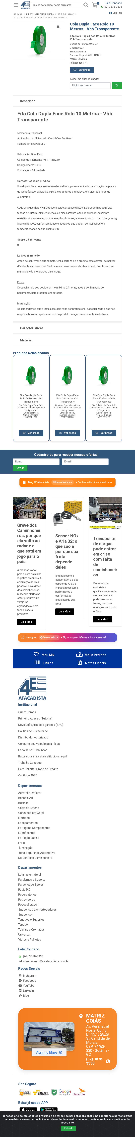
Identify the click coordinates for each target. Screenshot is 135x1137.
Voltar (115, 13)
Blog (23, 995)
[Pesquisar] (86, 5)
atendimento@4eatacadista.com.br (43, 961)
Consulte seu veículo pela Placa (39, 743)
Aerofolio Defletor (29, 793)
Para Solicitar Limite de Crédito (38, 769)
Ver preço (81, 69)
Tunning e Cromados (31, 929)
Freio (21, 843)
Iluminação (25, 848)
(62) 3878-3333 (111, 6)
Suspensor (25, 914)
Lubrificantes (26, 833)
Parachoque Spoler (30, 884)
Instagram (27, 975)
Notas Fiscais (91, 663)
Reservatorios (27, 894)
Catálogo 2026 (27, 775)
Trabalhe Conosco (30, 762)
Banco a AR (25, 798)
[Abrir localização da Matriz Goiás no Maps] (67, 1039)
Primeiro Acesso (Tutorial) (35, 718)
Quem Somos (27, 712)
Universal (82, 59)
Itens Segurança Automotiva (36, 852)
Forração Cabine (28, 838)
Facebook (27, 980)
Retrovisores (26, 899)
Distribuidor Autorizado (33, 737)
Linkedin (26, 990)
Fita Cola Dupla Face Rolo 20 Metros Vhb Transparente (31, 398)
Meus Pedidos (91, 655)
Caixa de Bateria (28, 808)
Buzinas (23, 803)
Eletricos (24, 818)
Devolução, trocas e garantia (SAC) (40, 724)
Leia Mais (27, 621)
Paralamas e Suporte (31, 879)
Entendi (68, 1128)
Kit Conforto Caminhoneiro (35, 857)
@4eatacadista (49, 637)
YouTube (26, 985)
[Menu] (16, 5)
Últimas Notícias (62, 482)
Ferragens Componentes (34, 828)
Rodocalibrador (28, 904)
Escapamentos (28, 823)
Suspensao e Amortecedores (37, 909)
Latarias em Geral (29, 874)
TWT (85, 62)
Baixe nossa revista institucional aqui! (42, 756)
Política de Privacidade (33, 731)
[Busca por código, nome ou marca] (56, 5)
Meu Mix (43, 655)
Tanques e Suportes (31, 919)
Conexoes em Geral (31, 813)
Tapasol (23, 924)
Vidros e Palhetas (29, 939)
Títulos (43, 663)
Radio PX (24, 889)
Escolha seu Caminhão (32, 750)
